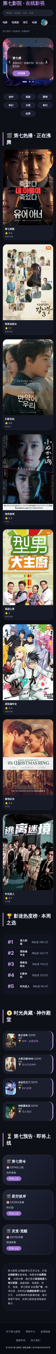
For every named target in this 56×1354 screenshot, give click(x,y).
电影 (5, 22)
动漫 (34, 22)
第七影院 (6, 31)
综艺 (25, 22)
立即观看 (21, 73)
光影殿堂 (16, 31)
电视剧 (15, 22)
